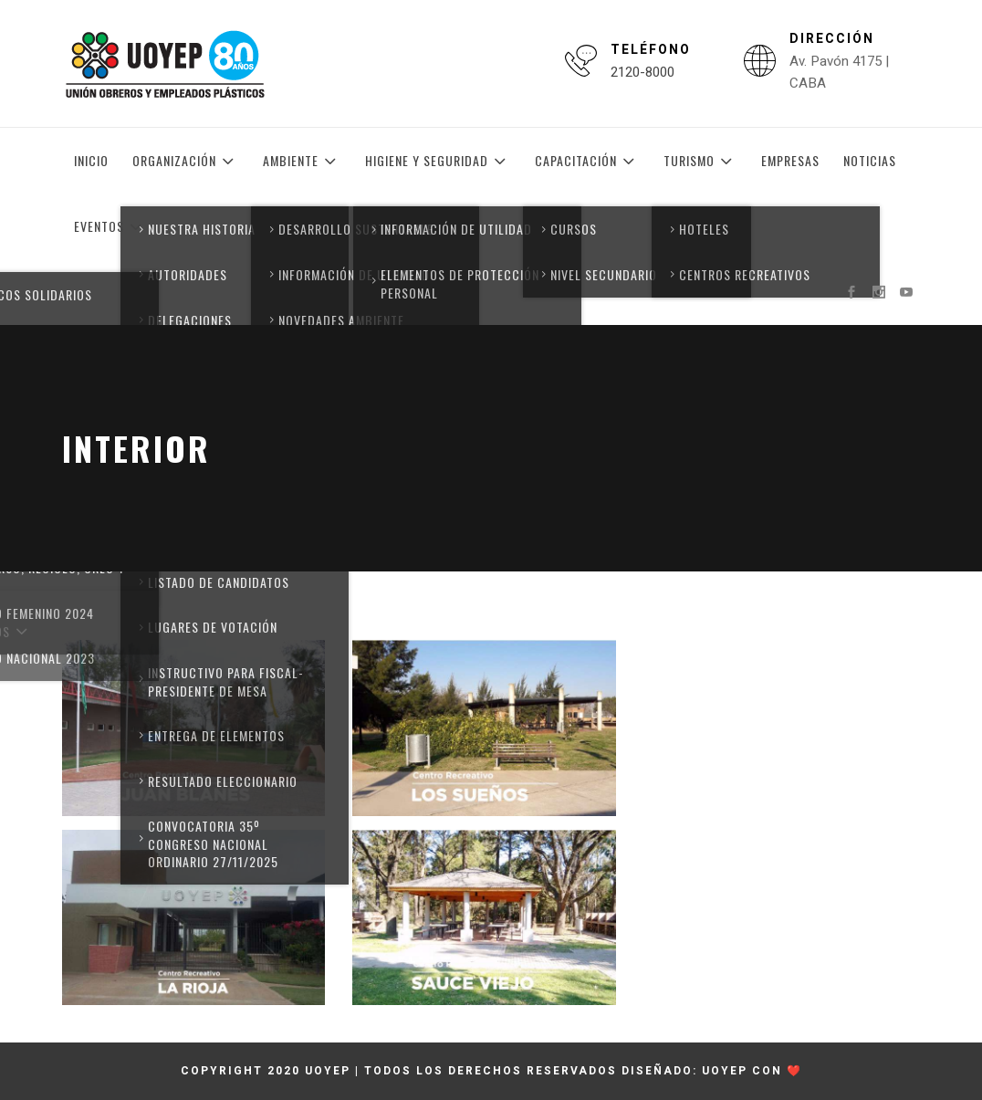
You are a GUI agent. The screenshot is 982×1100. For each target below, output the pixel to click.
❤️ (794, 1071)
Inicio (91, 160)
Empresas (790, 160)
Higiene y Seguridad (438, 161)
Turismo (700, 161)
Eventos (110, 226)
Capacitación (587, 161)
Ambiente (302, 161)
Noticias (869, 160)
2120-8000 (642, 72)
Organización (185, 161)
